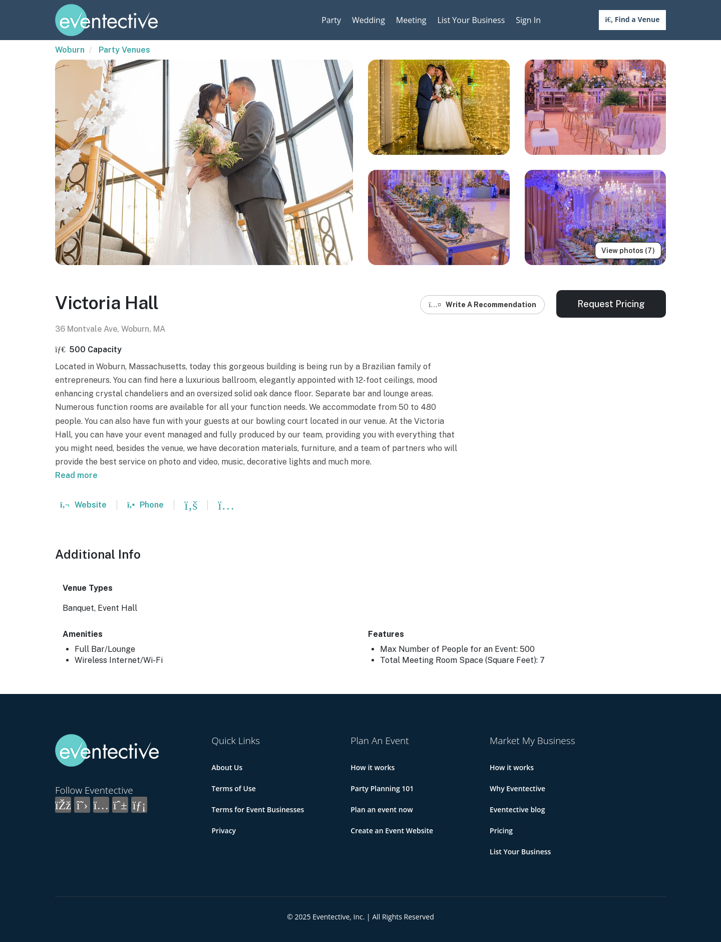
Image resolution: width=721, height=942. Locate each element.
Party (331, 20)
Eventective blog (517, 809)
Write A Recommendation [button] (482, 305)
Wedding (368, 20)
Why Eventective (517, 788)
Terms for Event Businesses (258, 809)
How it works (372, 767)
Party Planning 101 (382, 788)
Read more (76, 475)
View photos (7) (628, 251)
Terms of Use (234, 788)
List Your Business (471, 20)
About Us (227, 767)
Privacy (224, 830)
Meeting (411, 20)
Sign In (528, 20)
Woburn (70, 50)
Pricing (501, 830)
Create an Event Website (391, 830)
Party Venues (124, 50)
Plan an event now (381, 809)
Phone (145, 505)
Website (83, 505)
